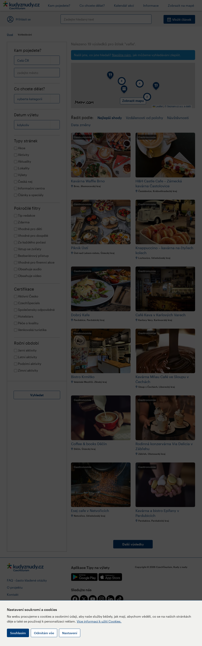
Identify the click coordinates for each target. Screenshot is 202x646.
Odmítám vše (44, 633)
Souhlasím (18, 633)
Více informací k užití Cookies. (99, 621)
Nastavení (69, 633)
